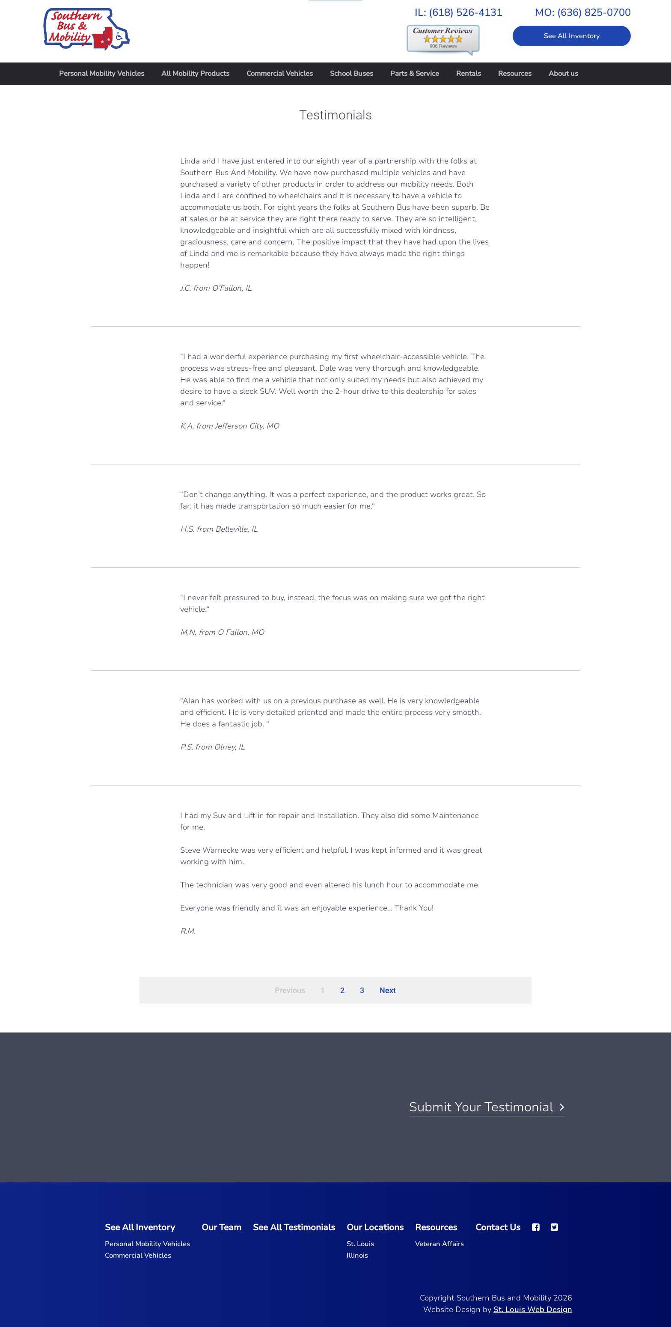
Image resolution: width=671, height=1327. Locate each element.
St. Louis (360, 1244)
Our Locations (375, 1227)
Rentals (468, 73)
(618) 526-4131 (465, 12)
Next (388, 990)
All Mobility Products (195, 73)
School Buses (351, 73)
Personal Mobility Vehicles (101, 73)
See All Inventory (572, 36)
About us (563, 73)
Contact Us (497, 1227)
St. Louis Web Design (532, 1309)
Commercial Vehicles (279, 73)
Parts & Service (414, 73)
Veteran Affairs (439, 1244)
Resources (514, 73)
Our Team (221, 1227)
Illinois (357, 1255)
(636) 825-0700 (594, 12)
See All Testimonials (294, 1227)
